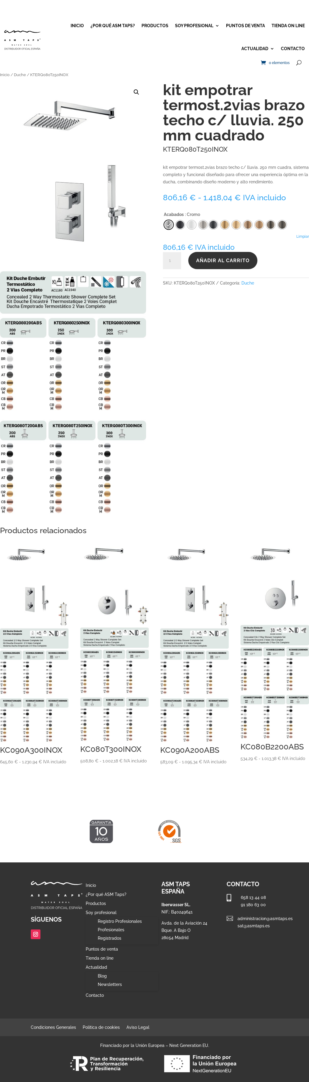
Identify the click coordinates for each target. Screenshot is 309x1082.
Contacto (293, 48)
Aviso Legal (137, 1027)
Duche (20, 74)
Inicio (77, 25)
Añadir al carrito (223, 260)
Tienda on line (288, 25)
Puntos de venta (245, 25)
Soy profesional (194, 25)
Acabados (174, 214)
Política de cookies (101, 1027)
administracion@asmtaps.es (265, 918)
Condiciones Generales (53, 1027)
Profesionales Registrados (111, 934)
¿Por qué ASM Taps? (113, 25)
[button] (136, 92)
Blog (102, 976)
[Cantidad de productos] (172, 260)
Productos (155, 25)
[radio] (213, 224)
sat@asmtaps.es (253, 925)
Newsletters (110, 984)
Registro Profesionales (120, 921)
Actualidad (254, 48)
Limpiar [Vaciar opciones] (302, 236)
